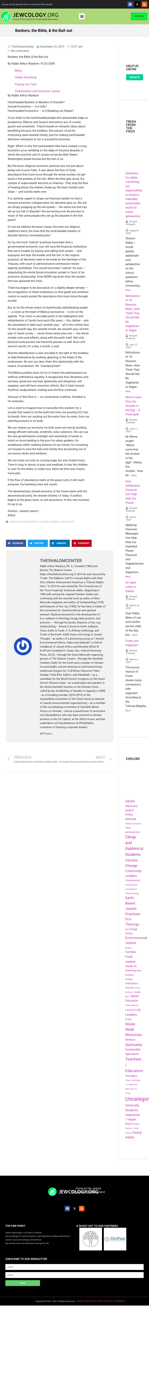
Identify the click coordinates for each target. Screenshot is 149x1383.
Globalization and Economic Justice (37, 91)
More (128, 290)
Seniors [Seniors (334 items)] (130, 1039)
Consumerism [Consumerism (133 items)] (131, 885)
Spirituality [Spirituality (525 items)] (133, 1045)
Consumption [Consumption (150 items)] (131, 889)
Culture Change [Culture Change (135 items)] (132, 893)
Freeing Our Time (25, 84)
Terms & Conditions (115, 1301)
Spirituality (67, 521)
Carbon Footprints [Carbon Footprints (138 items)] (133, 824)
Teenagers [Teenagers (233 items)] (131, 1075)
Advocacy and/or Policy (24, 521)
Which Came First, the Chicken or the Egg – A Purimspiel (133, 406)
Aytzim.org (82, 1301)
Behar (18, 70)
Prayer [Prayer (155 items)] (128, 1019)
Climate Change (49, 521)
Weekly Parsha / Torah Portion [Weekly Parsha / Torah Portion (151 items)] (132, 1128)
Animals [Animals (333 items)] (130, 819)
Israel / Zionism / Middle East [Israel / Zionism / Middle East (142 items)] (133, 992)
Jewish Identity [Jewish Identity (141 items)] (132, 1005)
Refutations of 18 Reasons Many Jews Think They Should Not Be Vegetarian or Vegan (132, 313)
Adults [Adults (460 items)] (130, 801)
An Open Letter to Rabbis (130, 587)
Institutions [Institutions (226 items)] (131, 983)
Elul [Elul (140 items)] (126, 929)
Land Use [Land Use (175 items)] (130, 1010)
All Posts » (46, 733)
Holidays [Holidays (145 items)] (129, 979)
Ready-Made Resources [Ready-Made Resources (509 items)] (133, 1029)
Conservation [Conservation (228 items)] (132, 880)
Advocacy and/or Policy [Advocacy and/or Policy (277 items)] (131, 810)
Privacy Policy (96, 1301)
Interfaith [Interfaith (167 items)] (129, 988)
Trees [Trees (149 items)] (127, 1080)
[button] (82, 16)
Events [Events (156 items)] (128, 948)
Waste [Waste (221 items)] (128, 1123)
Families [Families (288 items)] (130, 952)
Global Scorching (25, 77)
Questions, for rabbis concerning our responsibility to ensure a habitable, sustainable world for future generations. (133, 195)
